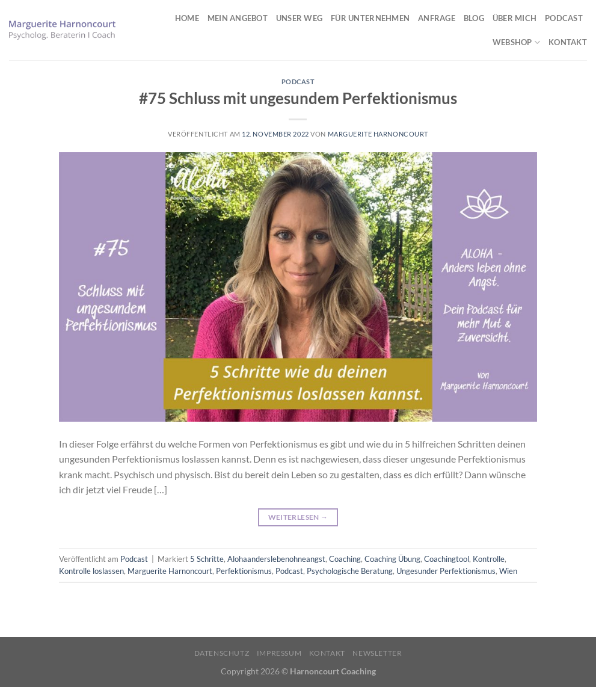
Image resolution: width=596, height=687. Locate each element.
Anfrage (436, 18)
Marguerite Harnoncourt (378, 134)
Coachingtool (446, 559)
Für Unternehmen (370, 18)
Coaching (345, 559)
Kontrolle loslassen (91, 571)
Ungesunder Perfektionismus (446, 571)
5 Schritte (207, 559)
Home (187, 18)
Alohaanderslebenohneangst (276, 559)
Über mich (514, 18)
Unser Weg (299, 18)
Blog (474, 18)
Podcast (564, 18)
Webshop (516, 42)
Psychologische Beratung (350, 571)
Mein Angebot (237, 18)
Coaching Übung (392, 559)
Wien (508, 571)
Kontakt (567, 42)
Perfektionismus (244, 571)
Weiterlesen (298, 517)
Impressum (279, 653)
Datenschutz (222, 653)
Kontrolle (489, 559)
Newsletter (377, 653)
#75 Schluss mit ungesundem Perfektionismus (298, 98)
